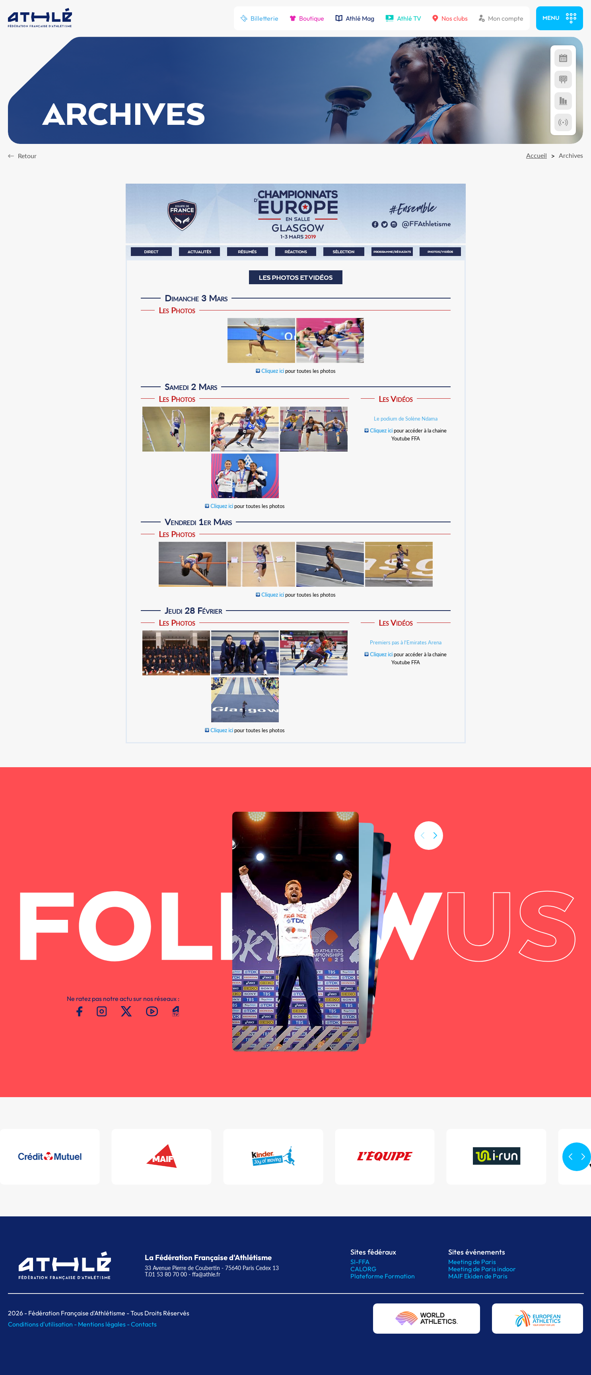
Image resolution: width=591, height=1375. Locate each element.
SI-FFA (359, 1262)
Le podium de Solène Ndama (405, 418)
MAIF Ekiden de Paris (477, 1276)
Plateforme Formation (382, 1276)
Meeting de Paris (472, 1262)
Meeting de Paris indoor (482, 1269)
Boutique (307, 18)
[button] (435, 858)
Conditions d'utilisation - (43, 1324)
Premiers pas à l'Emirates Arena (405, 642)
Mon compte (501, 18)
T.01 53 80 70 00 (166, 1274)
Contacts (144, 1324)
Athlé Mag (354, 18)
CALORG (363, 1269)
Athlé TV (403, 18)
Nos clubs (450, 18)
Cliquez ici (272, 371)
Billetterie (259, 18)
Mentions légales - (104, 1324)
